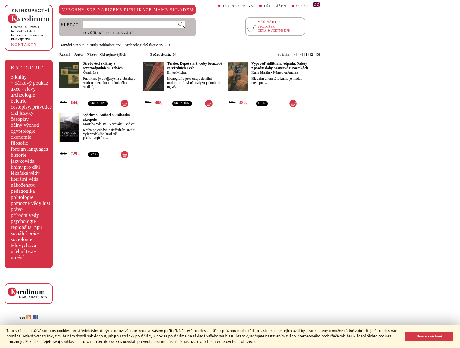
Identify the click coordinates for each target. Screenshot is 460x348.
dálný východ (25, 125)
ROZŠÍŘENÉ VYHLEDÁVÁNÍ (108, 33)
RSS (25, 318)
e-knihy (19, 77)
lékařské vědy (25, 173)
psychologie (23, 221)
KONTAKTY (24, 44)
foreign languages (29, 149)
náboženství (23, 185)
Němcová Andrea (285, 72)
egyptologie (23, 131)
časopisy (20, 119)
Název (92, 54)
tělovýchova (23, 245)
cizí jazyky (22, 113)
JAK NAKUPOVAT (239, 6)
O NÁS (302, 6)
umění (17, 257)
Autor (79, 54)
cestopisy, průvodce (31, 107)
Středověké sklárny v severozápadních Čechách (103, 65)
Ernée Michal (177, 72)
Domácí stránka (71, 44)
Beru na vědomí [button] (429, 336)
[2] (312, 54)
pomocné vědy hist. (31, 203)
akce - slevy (23, 89)
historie (18, 155)
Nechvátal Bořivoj (122, 124)
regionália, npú (26, 227)
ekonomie (21, 137)
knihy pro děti (25, 167)
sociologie (21, 239)
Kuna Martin (260, 72)
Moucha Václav (94, 124)
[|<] (294, 54)
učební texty (23, 251)
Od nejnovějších (113, 54)
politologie (22, 197)
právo (17, 209)
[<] (300, 54)
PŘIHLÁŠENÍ (276, 6)
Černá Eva (90, 72)
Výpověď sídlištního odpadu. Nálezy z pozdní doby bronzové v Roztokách (279, 65)
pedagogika (23, 191)
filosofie (19, 143)
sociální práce (25, 233)
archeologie (23, 95)
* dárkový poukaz (29, 83)
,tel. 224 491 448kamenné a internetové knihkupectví (27, 33)
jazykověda (23, 161)
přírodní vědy (25, 215)
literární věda (24, 179)
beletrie (18, 101)
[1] (306, 54)
